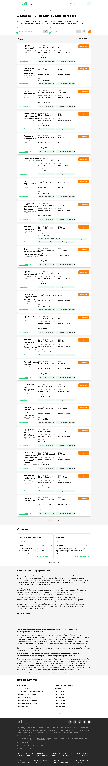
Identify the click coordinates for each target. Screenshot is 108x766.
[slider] (32, 33)
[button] (19, 3)
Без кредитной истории (26, 694)
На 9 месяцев (60, 706)
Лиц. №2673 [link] (33, 121)
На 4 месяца (59, 697)
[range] (32, 31)
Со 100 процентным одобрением (30, 691)
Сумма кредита (22, 28)
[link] (70, 722)
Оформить (84, 340)
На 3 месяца (59, 694)
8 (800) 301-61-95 (22, 743)
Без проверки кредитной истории (30, 703)
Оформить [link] (84, 46)
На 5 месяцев (60, 700)
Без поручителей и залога (27, 700)
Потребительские (24, 688)
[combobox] (83, 38)
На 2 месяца (59, 691)
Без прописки (22, 706)
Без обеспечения (24, 697)
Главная (19, 11)
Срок (51, 28)
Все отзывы (54, 563)
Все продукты (31, 11)
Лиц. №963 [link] (36, 256)
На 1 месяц (59, 688)
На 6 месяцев (60, 703)
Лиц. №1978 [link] (27, 483)
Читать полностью (44, 556)
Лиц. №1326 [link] (36, 161)
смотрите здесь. (72, 732)
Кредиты (43, 11)
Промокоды (75, 753)
